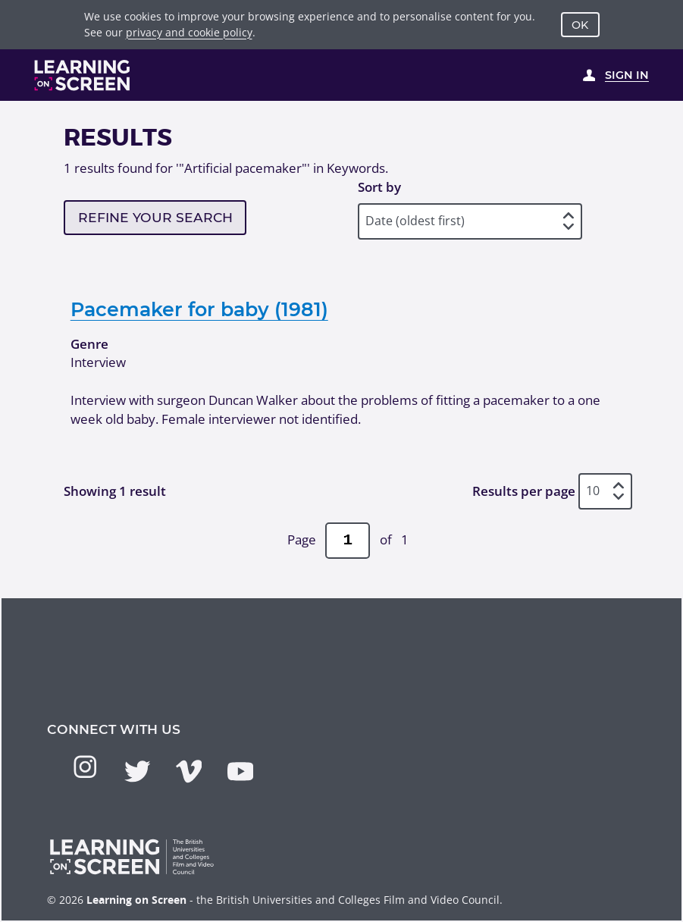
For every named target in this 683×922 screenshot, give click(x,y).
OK (580, 25)
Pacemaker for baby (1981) (199, 309)
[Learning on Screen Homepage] (82, 75)
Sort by (379, 187)
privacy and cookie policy (189, 32)
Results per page (523, 491)
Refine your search (155, 217)
